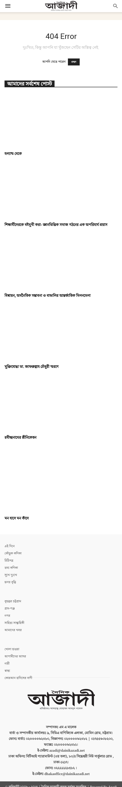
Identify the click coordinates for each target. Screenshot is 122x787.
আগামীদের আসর (15, 656)
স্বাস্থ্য (7, 670)
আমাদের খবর (13, 630)
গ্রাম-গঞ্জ (10, 608)
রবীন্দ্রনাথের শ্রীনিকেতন (20, 437)
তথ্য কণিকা (11, 567)
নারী (7, 663)
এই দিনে (10, 546)
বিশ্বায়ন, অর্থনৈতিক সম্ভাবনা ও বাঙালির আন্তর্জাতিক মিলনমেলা (48, 295)
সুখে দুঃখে (11, 575)
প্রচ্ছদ (73, 62)
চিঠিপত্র (9, 560)
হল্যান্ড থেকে (13, 154)
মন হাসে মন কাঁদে (17, 518)
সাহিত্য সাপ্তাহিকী (14, 623)
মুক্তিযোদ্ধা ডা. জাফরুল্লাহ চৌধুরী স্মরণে (31, 367)
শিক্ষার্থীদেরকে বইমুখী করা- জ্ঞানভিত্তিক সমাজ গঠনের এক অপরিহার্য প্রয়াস (56, 225)
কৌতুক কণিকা (13, 553)
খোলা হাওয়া (12, 649)
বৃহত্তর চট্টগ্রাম (13, 601)
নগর (7, 615)
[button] (7, 6)
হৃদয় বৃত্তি (10, 582)
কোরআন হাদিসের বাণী (18, 678)
